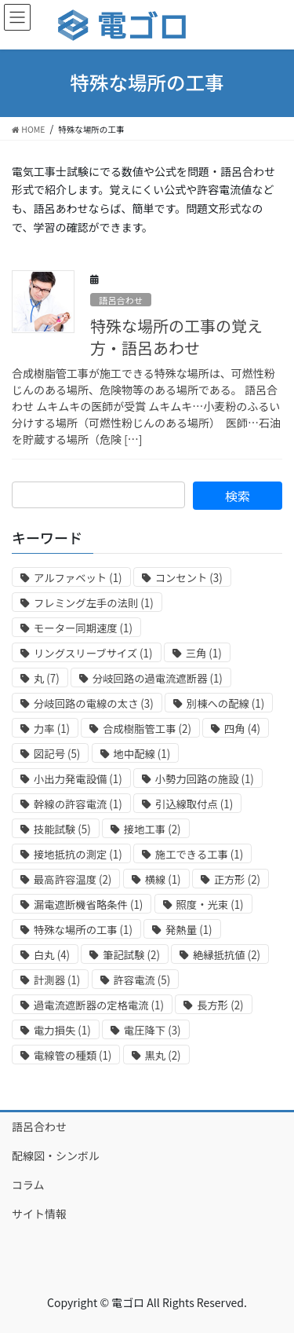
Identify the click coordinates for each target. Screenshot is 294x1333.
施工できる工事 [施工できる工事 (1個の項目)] (199, 854)
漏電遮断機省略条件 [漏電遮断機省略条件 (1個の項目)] (88, 904)
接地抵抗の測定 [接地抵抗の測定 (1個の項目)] (78, 854)
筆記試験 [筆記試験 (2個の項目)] (131, 954)
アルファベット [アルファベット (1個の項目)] (78, 577)
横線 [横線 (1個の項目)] (163, 879)
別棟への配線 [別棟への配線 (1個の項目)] (225, 703)
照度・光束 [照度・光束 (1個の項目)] (210, 904)
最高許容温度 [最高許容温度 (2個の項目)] (72, 879)
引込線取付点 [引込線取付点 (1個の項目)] (194, 804)
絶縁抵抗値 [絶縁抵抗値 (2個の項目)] (226, 954)
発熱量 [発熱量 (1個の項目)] (188, 929)
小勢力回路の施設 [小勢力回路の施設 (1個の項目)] (204, 778)
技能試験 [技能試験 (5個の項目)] (62, 829)
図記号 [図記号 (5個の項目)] (57, 753)
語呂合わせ (121, 300)
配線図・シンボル (56, 1155)
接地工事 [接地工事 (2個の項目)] (152, 829)
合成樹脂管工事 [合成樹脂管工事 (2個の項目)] (147, 728)
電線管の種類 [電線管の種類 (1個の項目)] (72, 1055)
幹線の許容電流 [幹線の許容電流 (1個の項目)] (78, 804)
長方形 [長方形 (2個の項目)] (220, 1005)
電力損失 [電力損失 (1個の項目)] (62, 1030)
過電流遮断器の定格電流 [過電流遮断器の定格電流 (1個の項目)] (99, 1005)
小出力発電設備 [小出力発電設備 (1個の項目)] (78, 778)
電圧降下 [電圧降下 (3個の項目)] (152, 1030)
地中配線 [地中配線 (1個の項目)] (142, 753)
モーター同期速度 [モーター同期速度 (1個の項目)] (83, 628)
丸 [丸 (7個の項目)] (47, 678)
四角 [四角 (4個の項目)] (242, 728)
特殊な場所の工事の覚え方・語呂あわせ (176, 336)
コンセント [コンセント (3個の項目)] (189, 577)
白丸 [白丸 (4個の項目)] (52, 954)
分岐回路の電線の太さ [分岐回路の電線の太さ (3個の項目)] (94, 703)
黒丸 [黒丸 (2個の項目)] (163, 1055)
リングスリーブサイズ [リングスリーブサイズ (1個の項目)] (93, 653)
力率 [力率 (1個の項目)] (52, 728)
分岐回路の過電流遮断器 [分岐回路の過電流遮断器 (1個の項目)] (158, 678)
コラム (28, 1184)
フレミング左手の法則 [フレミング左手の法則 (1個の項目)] (94, 602)
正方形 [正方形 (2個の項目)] (237, 879)
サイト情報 (39, 1213)
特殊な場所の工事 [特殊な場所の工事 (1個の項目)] (83, 929)
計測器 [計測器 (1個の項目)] (57, 979)
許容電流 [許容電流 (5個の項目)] (142, 979)
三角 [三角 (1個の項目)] (204, 653)
